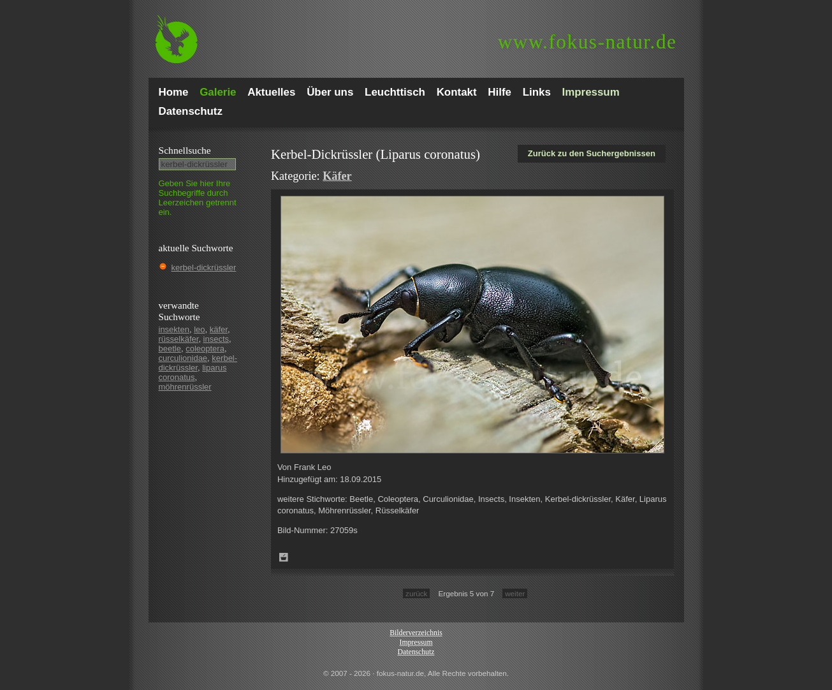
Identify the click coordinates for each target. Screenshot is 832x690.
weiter (515, 593)
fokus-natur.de (587, 42)
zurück (416, 593)
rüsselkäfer (179, 339)
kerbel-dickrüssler (204, 267)
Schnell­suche (185, 150)
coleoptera (205, 348)
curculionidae (183, 358)
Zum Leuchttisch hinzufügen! (283, 557)
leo (199, 329)
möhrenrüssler (185, 387)
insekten (174, 329)
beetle (170, 348)
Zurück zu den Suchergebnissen (591, 153)
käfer (219, 329)
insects (216, 339)
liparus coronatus (193, 372)
